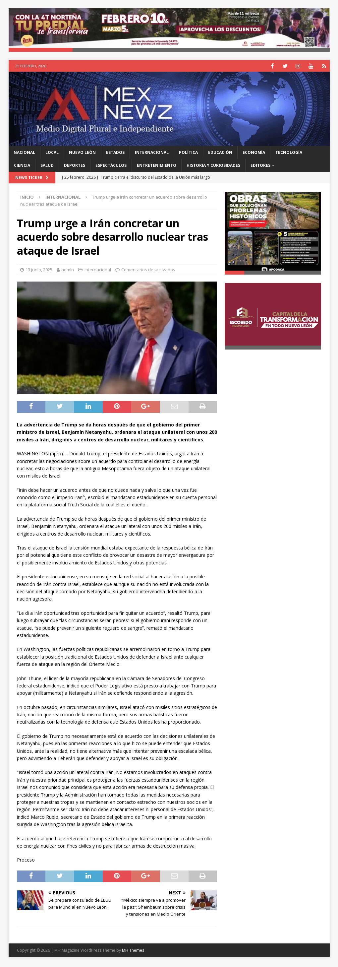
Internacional (152, 154)
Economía (254, 154)
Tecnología (288, 154)
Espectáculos (111, 167)
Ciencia (22, 167)
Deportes (74, 167)
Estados (115, 154)
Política (188, 154)
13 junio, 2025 (39, 271)
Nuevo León (82, 154)
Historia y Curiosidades (213, 167)
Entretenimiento (156, 167)
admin (67, 271)
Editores (260, 167)
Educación (220, 154)
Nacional (24, 154)
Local (52, 154)
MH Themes (133, 952)
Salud (47, 167)
